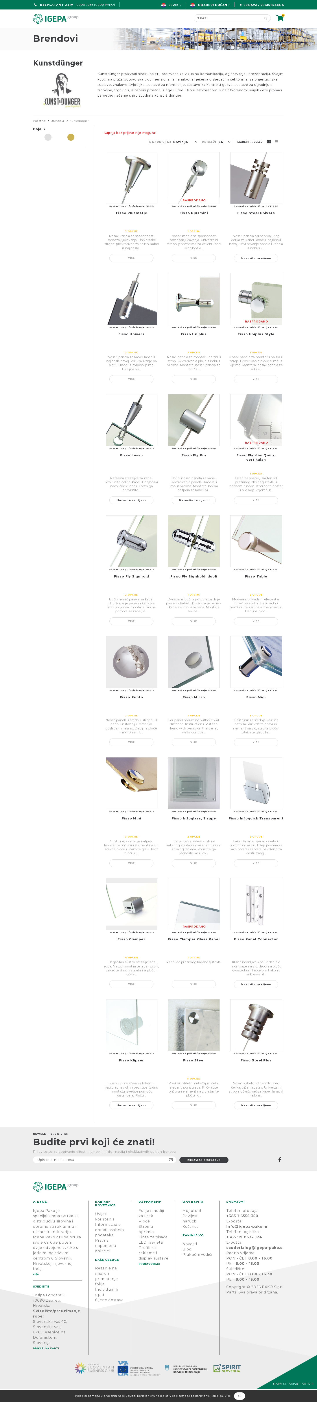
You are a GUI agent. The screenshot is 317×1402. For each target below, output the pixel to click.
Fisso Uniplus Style (256, 347)
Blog (187, 1262)
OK (240, 1396)
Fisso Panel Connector (256, 952)
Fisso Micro (194, 710)
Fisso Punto (131, 710)
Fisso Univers (131, 347)
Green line (144, 32)
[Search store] (227, 18)
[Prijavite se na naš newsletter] (104, 1172)
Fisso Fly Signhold (131, 589)
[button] (184, 155)
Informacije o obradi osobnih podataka (109, 1242)
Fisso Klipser (131, 1073)
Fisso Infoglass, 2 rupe (194, 831)
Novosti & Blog (229, 32)
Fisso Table (256, 589)
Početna (43, 32)
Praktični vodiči (197, 1267)
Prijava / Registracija (263, 5)
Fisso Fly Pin (194, 468)
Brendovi (57, 133)
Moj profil (191, 1223)
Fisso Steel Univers (256, 226)
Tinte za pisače (153, 1250)
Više (131, 270)
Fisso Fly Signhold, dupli (193, 589)
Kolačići (102, 1264)
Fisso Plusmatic (131, 226)
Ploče (144, 1234)
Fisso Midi (256, 710)
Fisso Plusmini (194, 226)
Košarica (190, 1239)
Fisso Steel (194, 1073)
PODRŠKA (270, 32)
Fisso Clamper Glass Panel (194, 952)
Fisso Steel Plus (256, 1073)
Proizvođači (184, 32)
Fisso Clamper (131, 952)
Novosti (189, 1257)
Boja (37, 142)
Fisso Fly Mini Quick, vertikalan (256, 470)
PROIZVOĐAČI (149, 1276)
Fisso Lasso (131, 468)
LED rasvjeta (151, 1255)
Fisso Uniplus (194, 347)
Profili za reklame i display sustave (153, 1265)
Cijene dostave (109, 1313)
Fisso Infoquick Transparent (256, 831)
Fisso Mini (131, 831)
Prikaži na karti (46, 1361)
